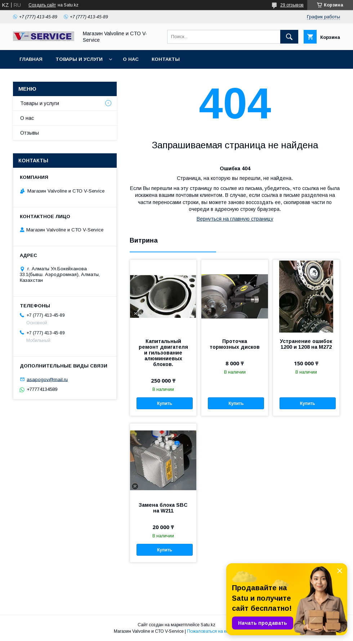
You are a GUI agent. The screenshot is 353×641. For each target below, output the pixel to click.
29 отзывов (292, 5)
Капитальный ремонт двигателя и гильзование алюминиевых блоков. (163, 352)
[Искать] (289, 37)
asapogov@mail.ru (47, 379)
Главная (31, 59)
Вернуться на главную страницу (235, 219)
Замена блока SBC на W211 (163, 508)
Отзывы (29, 133)
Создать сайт (42, 5)
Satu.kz (208, 624)
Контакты (166, 59)
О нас (131, 59)
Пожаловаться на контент (213, 631)
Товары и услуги (79, 59)
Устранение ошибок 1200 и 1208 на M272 (306, 344)
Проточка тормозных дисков (235, 344)
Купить (164, 403)
